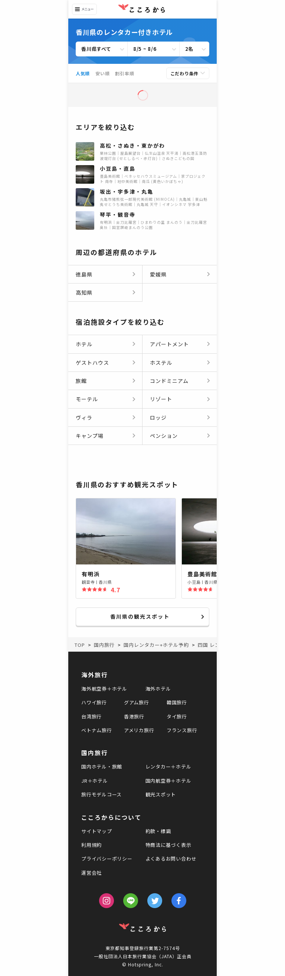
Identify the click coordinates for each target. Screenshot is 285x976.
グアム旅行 (136, 702)
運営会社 (91, 872)
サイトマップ (96, 831)
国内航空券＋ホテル (168, 780)
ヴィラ (84, 417)
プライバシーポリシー (106, 858)
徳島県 (84, 274)
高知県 (84, 292)
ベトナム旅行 (96, 730)
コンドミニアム (169, 380)
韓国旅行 (177, 702)
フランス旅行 (182, 730)
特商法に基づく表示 (168, 844)
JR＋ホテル (94, 780)
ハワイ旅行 (94, 702)
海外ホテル (158, 688)
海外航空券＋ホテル (104, 688)
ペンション (164, 435)
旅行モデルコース (101, 794)
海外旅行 (94, 674)
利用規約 (91, 844)
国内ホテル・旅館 (101, 766)
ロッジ (158, 417)
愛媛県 (158, 274)
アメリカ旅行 (139, 730)
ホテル (84, 344)
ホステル (161, 362)
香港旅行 (134, 716)
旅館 (81, 380)
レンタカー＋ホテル (168, 766)
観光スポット (160, 794)
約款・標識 (158, 831)
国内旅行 (94, 752)
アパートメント (169, 344)
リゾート (161, 399)
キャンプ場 (90, 435)
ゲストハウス (92, 362)
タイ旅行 (177, 716)
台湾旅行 (91, 716)
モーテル (87, 399)
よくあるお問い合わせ (171, 858)
